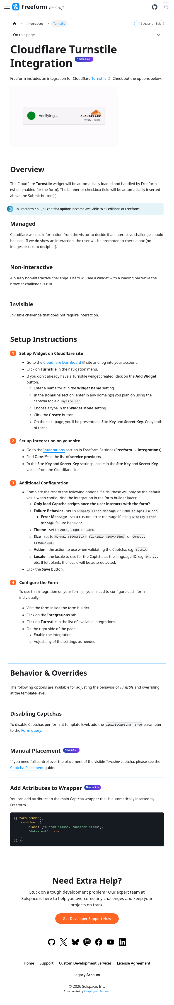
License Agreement (133, 963)
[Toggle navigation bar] (7, 6)
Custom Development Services (85, 963)
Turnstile (98, 78)
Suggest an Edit (149, 23)
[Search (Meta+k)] (166, 7)
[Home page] (14, 23)
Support (46, 963)
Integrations (54, 449)
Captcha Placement (27, 767)
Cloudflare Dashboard (62, 362)
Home (29, 963)
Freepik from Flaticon (96, 991)
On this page (24, 34)
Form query (31, 730)
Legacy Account (86, 974)
